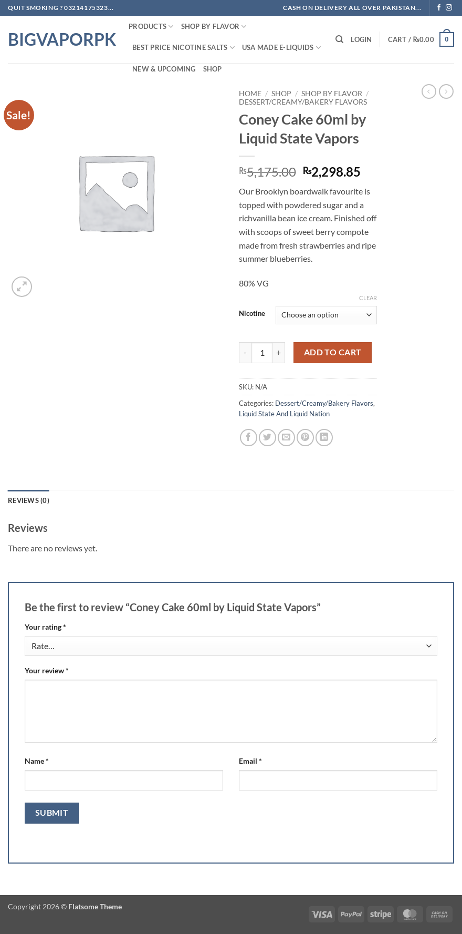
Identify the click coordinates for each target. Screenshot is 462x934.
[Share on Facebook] (248, 437)
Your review (47, 670)
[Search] (339, 39)
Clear (368, 297)
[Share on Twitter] (267, 437)
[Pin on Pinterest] (305, 437)
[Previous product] (446, 91)
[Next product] (429, 91)
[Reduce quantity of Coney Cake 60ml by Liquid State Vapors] (245, 352)
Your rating (45, 626)
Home (250, 93)
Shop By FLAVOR (214, 27)
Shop (212, 69)
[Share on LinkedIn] (324, 437)
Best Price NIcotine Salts (183, 48)
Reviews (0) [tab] (28, 500)
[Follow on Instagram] (449, 8)
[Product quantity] (261, 352)
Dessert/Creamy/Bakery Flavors (303, 102)
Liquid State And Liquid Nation (284, 413)
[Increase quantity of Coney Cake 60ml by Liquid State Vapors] (278, 352)
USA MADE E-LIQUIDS (281, 48)
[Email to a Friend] (286, 437)
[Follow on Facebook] (439, 8)
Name (37, 760)
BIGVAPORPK (60, 39)
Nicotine (252, 313)
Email (250, 760)
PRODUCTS (151, 27)
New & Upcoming (164, 69)
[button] (361, 39)
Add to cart (333, 352)
